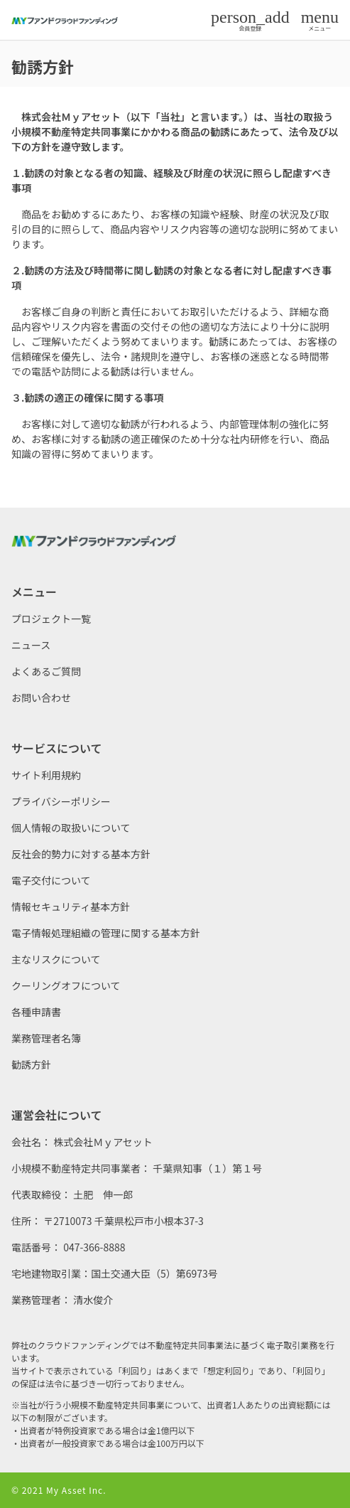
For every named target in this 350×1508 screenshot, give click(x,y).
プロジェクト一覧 (51, 618)
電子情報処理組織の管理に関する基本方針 (105, 933)
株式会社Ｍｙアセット (103, 1142)
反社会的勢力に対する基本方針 (81, 854)
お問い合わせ (41, 697)
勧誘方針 (31, 1064)
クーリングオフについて (66, 985)
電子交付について (51, 880)
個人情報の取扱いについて (71, 827)
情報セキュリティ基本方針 (70, 906)
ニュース (30, 645)
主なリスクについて (56, 959)
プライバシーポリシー (61, 801)
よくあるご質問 (46, 671)
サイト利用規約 (46, 775)
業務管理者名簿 (46, 1038)
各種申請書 (36, 1012)
